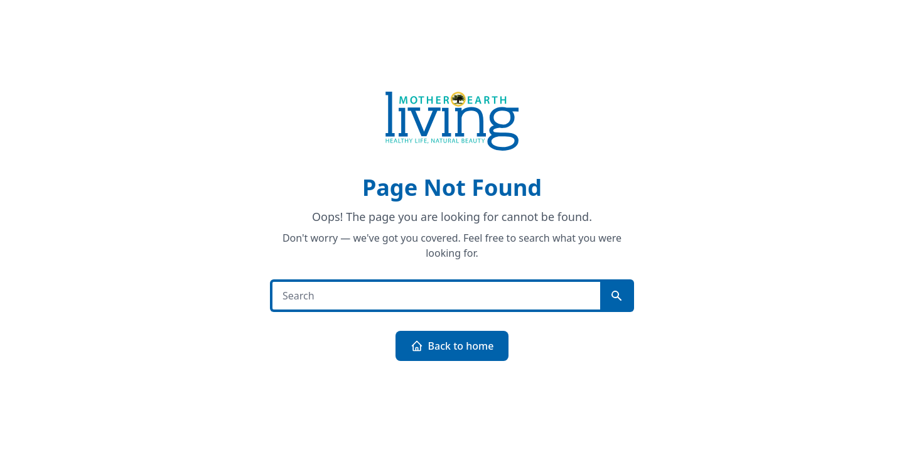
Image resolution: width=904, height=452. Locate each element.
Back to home (452, 346)
